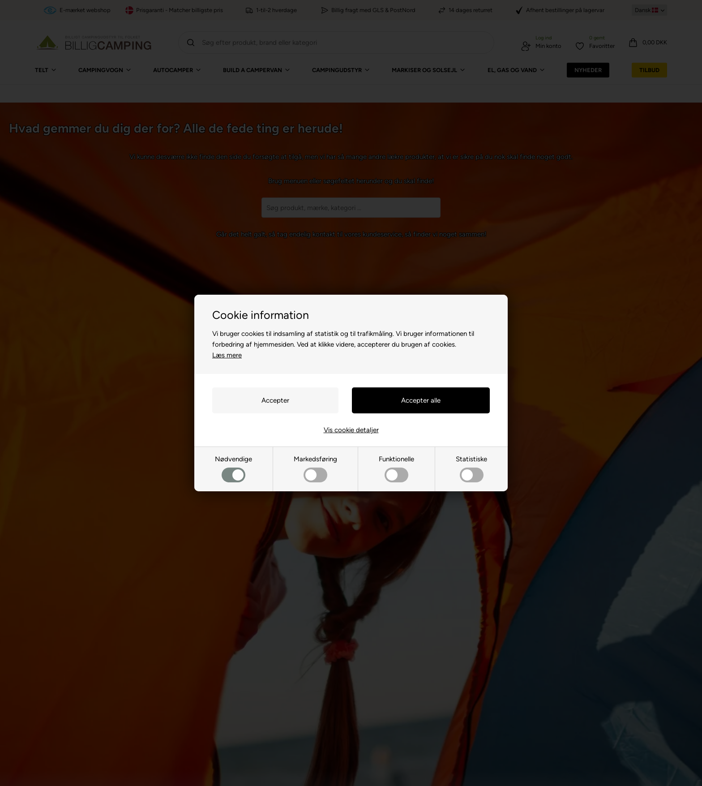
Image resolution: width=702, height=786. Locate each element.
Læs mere (227, 355)
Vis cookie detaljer (351, 430)
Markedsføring (315, 468)
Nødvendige (233, 468)
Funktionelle (396, 468)
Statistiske (471, 468)
